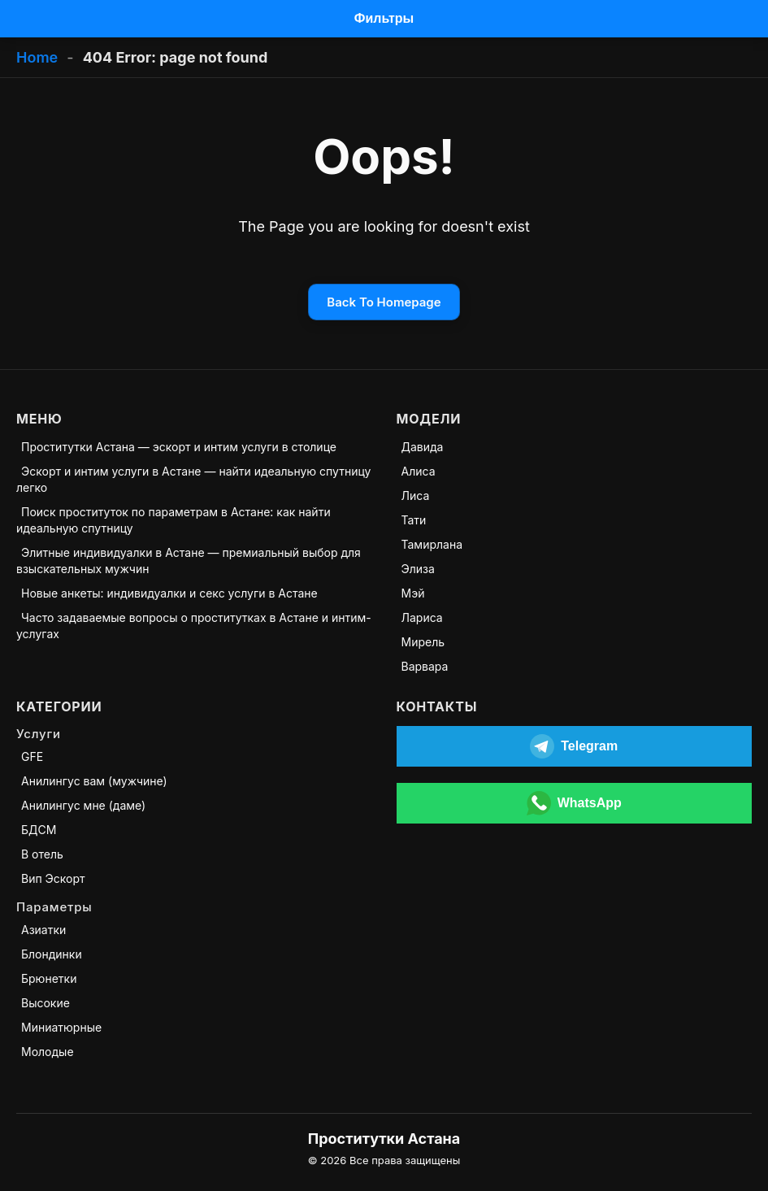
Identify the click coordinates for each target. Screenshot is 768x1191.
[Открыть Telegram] (575, 746)
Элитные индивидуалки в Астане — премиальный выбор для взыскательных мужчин (188, 561)
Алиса (418, 471)
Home (37, 57)
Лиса (415, 495)
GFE (32, 756)
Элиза (418, 569)
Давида (422, 447)
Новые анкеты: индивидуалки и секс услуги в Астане (169, 593)
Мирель (423, 642)
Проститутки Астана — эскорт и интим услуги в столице (178, 447)
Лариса (422, 617)
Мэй (413, 593)
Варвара (425, 666)
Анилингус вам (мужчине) (94, 781)
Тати (414, 520)
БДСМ (38, 830)
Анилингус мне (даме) (83, 805)
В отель (42, 854)
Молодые (47, 1051)
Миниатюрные (61, 1027)
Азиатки (43, 930)
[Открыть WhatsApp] (575, 803)
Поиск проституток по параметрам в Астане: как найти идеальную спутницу (173, 520)
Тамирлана (432, 544)
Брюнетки (48, 978)
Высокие (45, 1003)
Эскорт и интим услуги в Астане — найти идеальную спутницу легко (193, 479)
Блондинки (51, 954)
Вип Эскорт (53, 878)
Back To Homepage (383, 302)
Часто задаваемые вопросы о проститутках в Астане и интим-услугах (193, 626)
